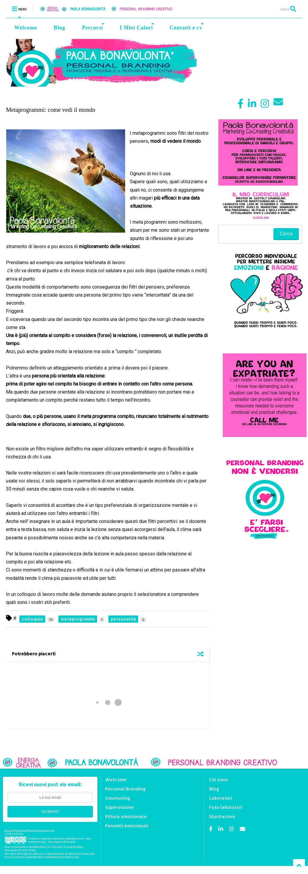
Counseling (117, 798)
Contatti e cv (186, 27)
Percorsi (93, 27)
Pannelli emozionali (126, 825)
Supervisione (119, 807)
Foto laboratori (225, 807)
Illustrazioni (222, 816)
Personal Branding (125, 789)
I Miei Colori (137, 27)
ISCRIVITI (50, 811)
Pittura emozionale (126, 816)
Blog (59, 28)
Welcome (25, 28)
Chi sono (218, 779)
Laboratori (220, 798)
